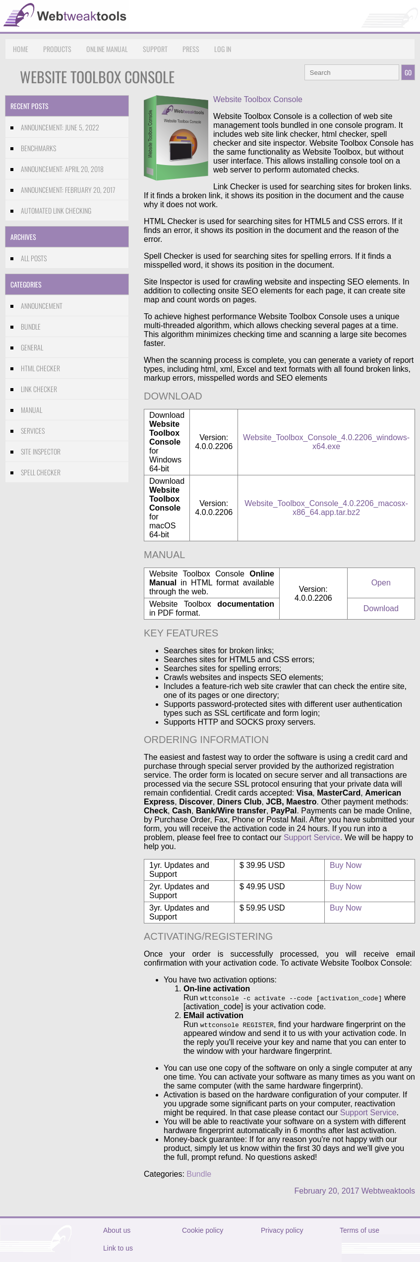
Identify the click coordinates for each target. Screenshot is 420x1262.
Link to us (118, 1248)
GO (408, 72)
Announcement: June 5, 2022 (60, 127)
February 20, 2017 (327, 1191)
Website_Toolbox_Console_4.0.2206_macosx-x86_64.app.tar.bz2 (326, 507)
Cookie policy (202, 1230)
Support (155, 49)
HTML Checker (40, 368)
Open (381, 582)
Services (33, 430)
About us (116, 1230)
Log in (222, 49)
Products (57, 49)
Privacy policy (282, 1230)
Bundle (31, 326)
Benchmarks (38, 148)
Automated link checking (56, 210)
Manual (31, 409)
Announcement (41, 305)
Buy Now (345, 865)
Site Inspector (40, 451)
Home (20, 49)
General (32, 347)
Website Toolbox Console (257, 99)
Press (190, 49)
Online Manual (107, 49)
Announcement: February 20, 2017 (68, 189)
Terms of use (359, 1230)
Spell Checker (40, 472)
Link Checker (39, 389)
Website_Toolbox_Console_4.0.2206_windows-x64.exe (326, 442)
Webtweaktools (388, 1191)
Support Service (312, 837)
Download (381, 608)
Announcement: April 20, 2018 (62, 169)
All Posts (34, 258)
